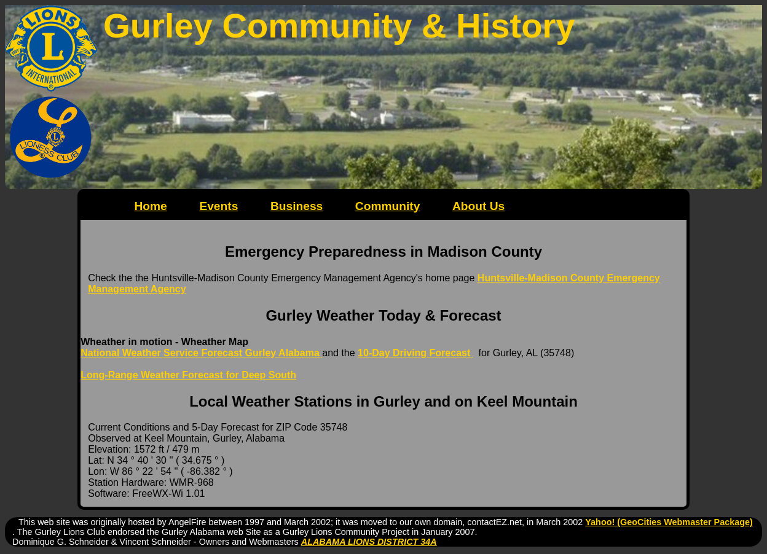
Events (218, 206)
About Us (478, 206)
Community (387, 206)
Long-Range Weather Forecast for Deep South (188, 375)
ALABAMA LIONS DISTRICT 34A (369, 542)
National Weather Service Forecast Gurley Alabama (201, 353)
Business (296, 206)
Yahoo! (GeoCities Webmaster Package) (668, 522)
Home (150, 206)
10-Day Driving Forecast (415, 353)
